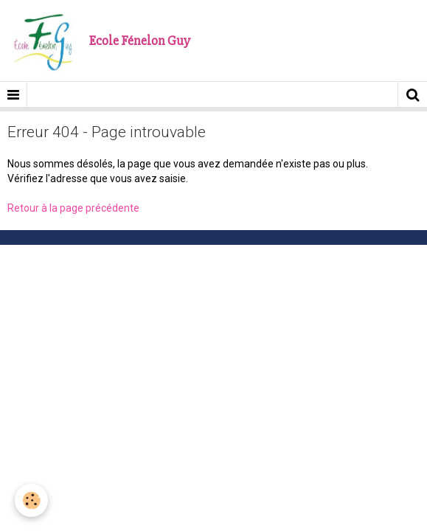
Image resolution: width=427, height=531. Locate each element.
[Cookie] (31, 500)
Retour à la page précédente (73, 208)
